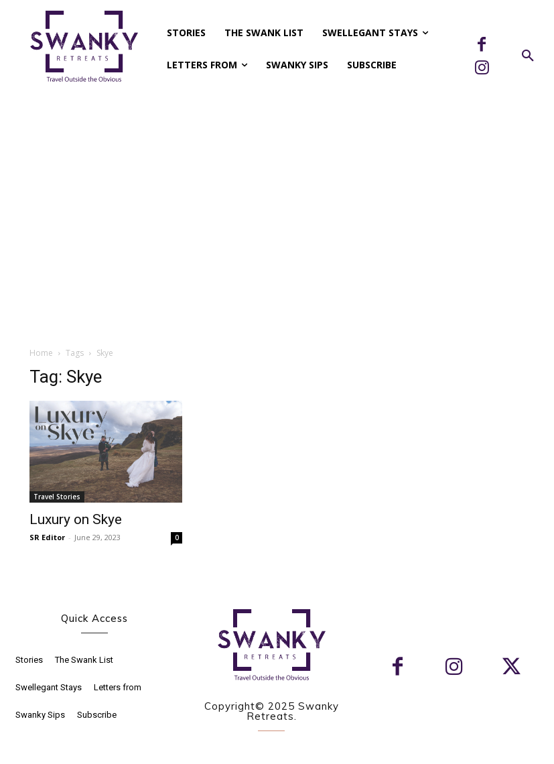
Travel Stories (56, 496)
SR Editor (47, 537)
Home (41, 353)
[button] (528, 56)
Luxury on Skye (75, 519)
